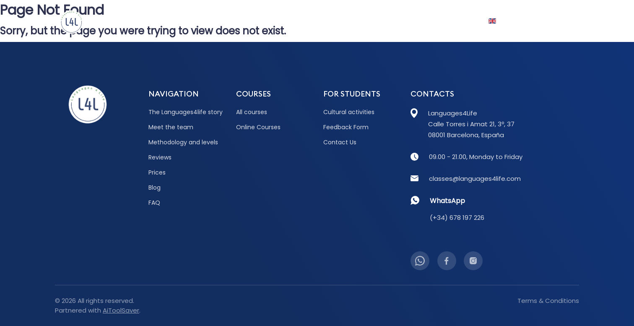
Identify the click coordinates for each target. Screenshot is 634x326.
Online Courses (258, 127)
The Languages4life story (185, 112)
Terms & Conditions (548, 300)
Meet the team (170, 127)
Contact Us (551, 21)
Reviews (261, 21)
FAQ (428, 21)
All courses (251, 112)
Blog (332, 21)
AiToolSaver (121, 310)
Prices (299, 21)
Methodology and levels (183, 142)
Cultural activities (348, 112)
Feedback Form (346, 127)
